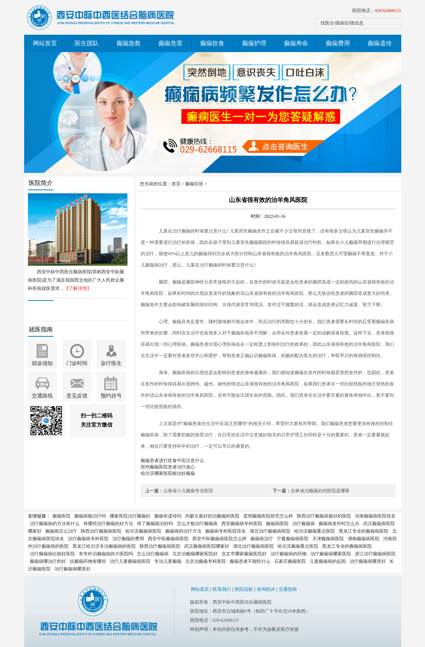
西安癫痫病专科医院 (241, 523)
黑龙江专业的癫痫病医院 (363, 531)
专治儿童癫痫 (167, 561)
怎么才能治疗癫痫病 (197, 523)
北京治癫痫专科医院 (205, 561)
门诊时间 (76, 363)
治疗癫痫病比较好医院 (52, 553)
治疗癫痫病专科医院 (88, 538)
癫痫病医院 (277, 523)
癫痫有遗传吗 (167, 516)
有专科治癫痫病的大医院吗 (106, 553)
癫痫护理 (254, 43)
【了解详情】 (77, 288)
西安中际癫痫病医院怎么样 (219, 538)
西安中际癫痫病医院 (168, 538)
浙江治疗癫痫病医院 (375, 553)
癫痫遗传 (380, 43)
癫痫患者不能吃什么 (250, 561)
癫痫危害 (170, 43)
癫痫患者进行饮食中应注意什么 (172, 460)
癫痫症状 (194, 183)
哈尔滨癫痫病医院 (143, 531)
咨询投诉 (266, 589)
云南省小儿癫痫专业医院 (188, 490)
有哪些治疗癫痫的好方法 (108, 523)
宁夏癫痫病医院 (292, 538)
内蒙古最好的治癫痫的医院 (212, 516)
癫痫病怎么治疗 (61, 531)
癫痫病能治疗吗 (90, 516)
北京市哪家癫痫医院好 (244, 553)
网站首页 (45, 43)
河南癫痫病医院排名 (375, 516)
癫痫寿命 (296, 43)
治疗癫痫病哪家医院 (330, 553)
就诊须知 (42, 363)
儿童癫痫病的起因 (328, 561)
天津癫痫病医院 (328, 538)
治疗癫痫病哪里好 (368, 561)
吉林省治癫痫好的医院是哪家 (320, 490)
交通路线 (42, 396)
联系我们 (222, 589)
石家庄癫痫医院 (290, 561)
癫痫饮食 (212, 43)
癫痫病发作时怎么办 (339, 523)
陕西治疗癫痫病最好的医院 (324, 516)
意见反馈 (76, 396)
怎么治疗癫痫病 (153, 553)
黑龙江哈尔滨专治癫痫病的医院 (104, 546)
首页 (176, 183)
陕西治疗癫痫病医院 (101, 531)
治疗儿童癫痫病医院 (130, 561)
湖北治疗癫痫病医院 (270, 531)
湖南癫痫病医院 (363, 538)
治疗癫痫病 (303, 523)
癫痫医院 (61, 516)
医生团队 (87, 43)
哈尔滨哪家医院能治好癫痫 (168, 473)
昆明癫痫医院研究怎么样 (268, 516)
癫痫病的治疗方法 (183, 531)
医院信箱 (244, 589)
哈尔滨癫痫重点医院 (314, 531)
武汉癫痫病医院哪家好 (206, 546)
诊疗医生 (111, 363)
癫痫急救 (129, 43)
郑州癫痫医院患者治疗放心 (168, 467)
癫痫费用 (338, 43)
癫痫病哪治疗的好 (48, 561)
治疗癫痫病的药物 (288, 553)
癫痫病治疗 (261, 538)
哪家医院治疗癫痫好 (130, 516)
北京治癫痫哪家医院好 (195, 553)
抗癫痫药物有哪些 (88, 561)
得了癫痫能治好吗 (155, 523)
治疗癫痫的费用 (128, 538)
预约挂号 (111, 396)
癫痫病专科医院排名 (225, 531)
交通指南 (288, 589)
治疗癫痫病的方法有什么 (55, 523)
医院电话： (376, 10)
